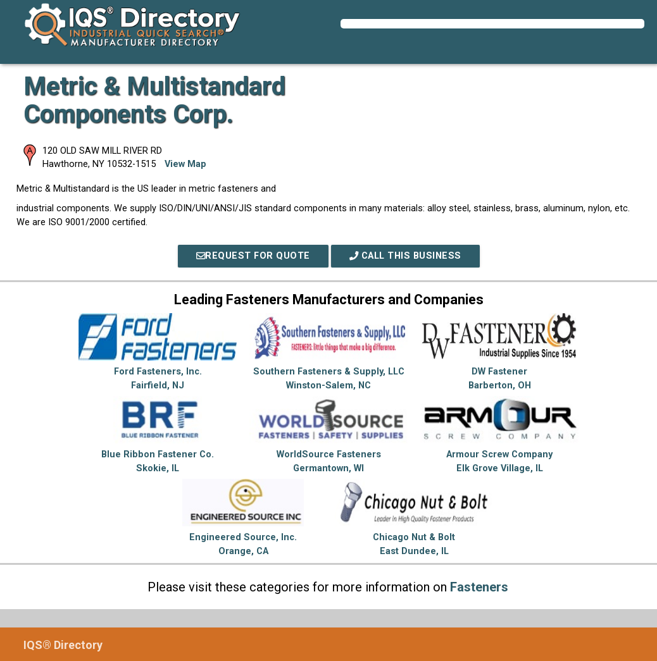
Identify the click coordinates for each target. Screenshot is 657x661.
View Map (185, 164)
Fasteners (479, 587)
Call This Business (405, 255)
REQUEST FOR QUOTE (253, 255)
